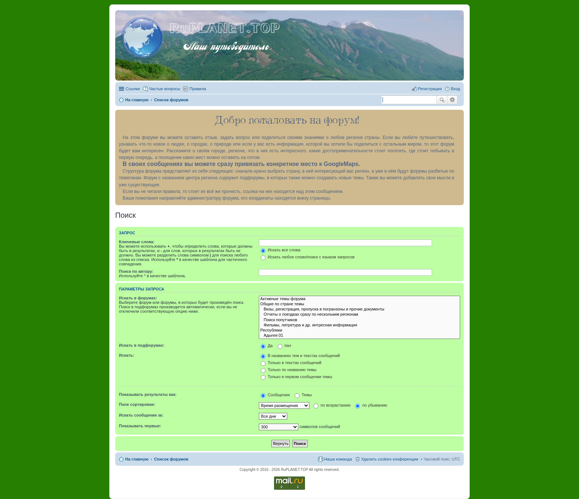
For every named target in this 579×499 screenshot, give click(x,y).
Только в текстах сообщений (291, 362)
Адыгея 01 (359, 335)
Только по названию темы (288, 369)
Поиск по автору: (136, 271)
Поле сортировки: (137, 404)
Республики (359, 330)
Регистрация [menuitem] (430, 88)
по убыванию (371, 405)
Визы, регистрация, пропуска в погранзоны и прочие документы (359, 309)
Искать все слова (281, 250)
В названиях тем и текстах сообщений (300, 355)
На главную (136, 459)
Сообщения (275, 395)
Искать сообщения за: (141, 415)
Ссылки (133, 88)
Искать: (126, 355)
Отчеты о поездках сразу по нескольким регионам (359, 314)
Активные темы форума (359, 299)
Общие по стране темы (359, 304)
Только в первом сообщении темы (296, 376)
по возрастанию (332, 405)
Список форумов (171, 459)
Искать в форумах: (138, 298)
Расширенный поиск (453, 99)
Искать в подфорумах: (142, 345)
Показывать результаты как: (148, 394)
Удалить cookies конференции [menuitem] (389, 459)
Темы (303, 395)
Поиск (442, 99)
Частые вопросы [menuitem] (165, 88)
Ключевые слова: (137, 242)
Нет (285, 345)
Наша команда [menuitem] (338, 459)
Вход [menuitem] (455, 88)
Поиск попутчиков (359, 320)
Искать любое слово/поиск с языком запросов (307, 257)
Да (267, 345)
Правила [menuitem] (197, 88)
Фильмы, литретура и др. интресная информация (359, 325)
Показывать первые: (140, 426)
